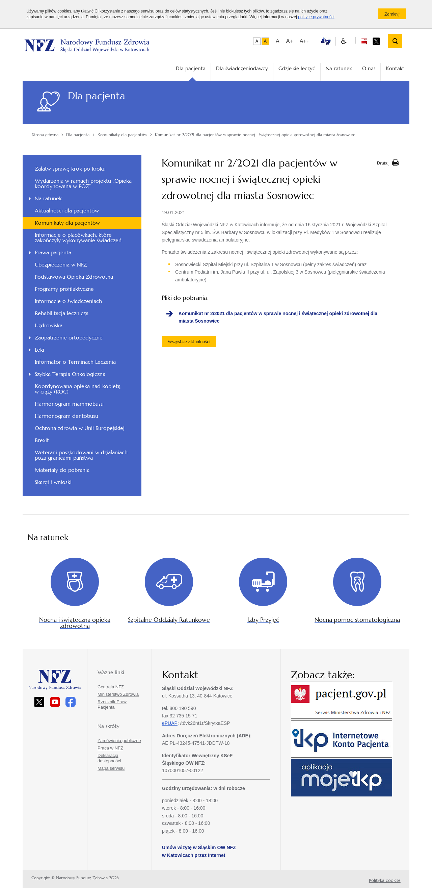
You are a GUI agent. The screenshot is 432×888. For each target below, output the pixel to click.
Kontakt (395, 68)
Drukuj (383, 163)
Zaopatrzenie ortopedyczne (69, 337)
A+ (289, 41)
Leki (39, 349)
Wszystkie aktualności (189, 342)
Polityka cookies (385, 880)
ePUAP (170, 723)
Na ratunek (339, 68)
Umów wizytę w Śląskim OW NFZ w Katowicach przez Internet (199, 851)
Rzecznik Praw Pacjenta (112, 704)
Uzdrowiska (48, 325)
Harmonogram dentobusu (66, 416)
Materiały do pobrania (62, 470)
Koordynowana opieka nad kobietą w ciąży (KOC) (77, 389)
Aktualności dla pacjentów (67, 210)
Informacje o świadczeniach (68, 301)
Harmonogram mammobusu (69, 403)
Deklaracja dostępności (109, 758)
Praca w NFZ (110, 748)
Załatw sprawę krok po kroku (70, 168)
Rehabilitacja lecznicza (61, 313)
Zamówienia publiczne (119, 740)
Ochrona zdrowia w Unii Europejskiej (80, 428)
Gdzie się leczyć (296, 68)
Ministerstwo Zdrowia (118, 694)
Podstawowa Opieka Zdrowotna (74, 276)
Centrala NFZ (111, 686)
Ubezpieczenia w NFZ (61, 264)
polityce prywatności (316, 17)
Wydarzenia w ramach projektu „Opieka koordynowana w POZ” (83, 183)
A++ (304, 41)
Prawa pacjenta (53, 252)
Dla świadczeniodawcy (242, 68)
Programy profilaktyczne (64, 289)
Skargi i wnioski (53, 482)
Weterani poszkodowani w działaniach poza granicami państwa (81, 455)
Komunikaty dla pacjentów (67, 222)
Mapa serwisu (111, 768)
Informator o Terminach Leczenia (75, 361)
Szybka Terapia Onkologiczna (70, 374)
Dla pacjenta (191, 68)
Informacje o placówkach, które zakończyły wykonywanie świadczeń (78, 237)
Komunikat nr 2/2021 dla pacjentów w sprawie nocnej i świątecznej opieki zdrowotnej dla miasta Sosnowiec (278, 317)
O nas (368, 68)
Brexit (42, 440)
